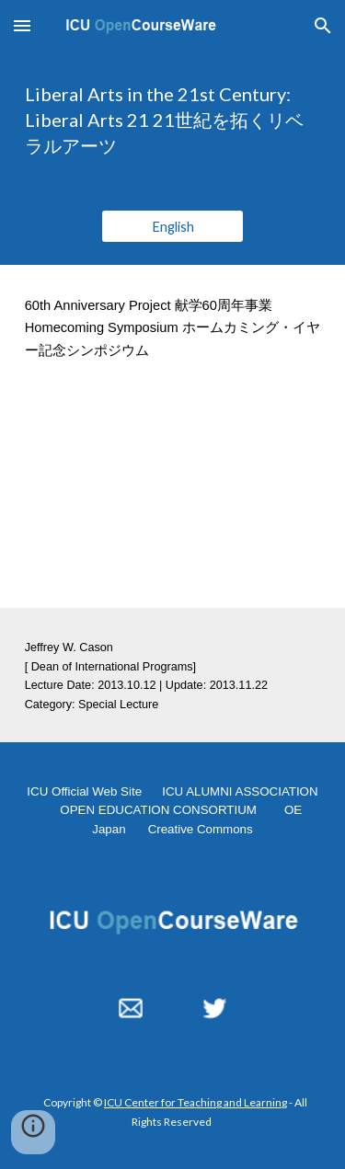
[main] (172, 120)
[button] (22, 25)
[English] (172, 226)
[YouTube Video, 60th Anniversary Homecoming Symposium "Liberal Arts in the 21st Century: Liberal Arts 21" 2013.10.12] (172, 499)
